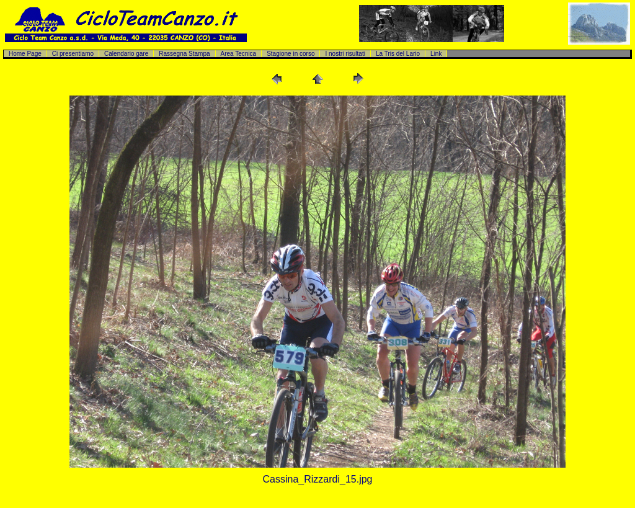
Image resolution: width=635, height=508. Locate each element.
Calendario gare (126, 53)
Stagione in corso (290, 53)
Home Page (25, 53)
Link (436, 53)
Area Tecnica (239, 53)
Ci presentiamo (73, 53)
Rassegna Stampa (184, 53)
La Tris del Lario (398, 53)
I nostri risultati (345, 53)
